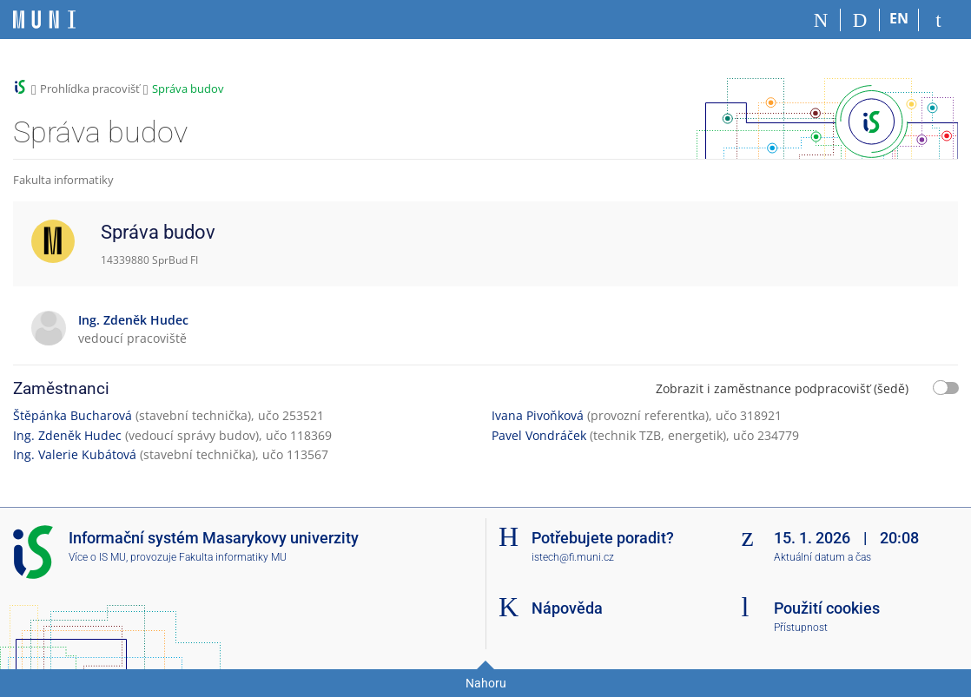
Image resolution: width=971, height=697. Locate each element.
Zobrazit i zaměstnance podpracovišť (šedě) (782, 388)
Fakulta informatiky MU (233, 557)
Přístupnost (801, 627)
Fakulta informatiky (63, 179)
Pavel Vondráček (539, 435)
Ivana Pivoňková (538, 415)
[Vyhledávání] (860, 20)
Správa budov (188, 88)
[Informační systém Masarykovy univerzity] (44, 19)
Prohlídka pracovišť (90, 88)
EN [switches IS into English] (898, 18)
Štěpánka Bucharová (72, 415)
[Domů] (821, 20)
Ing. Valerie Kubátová (74, 454)
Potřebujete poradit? (603, 538)
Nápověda (567, 608)
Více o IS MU (97, 557)
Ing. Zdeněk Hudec (67, 435)
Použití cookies (827, 608)
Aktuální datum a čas (822, 557)
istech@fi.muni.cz (573, 557)
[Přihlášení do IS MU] (938, 20)
